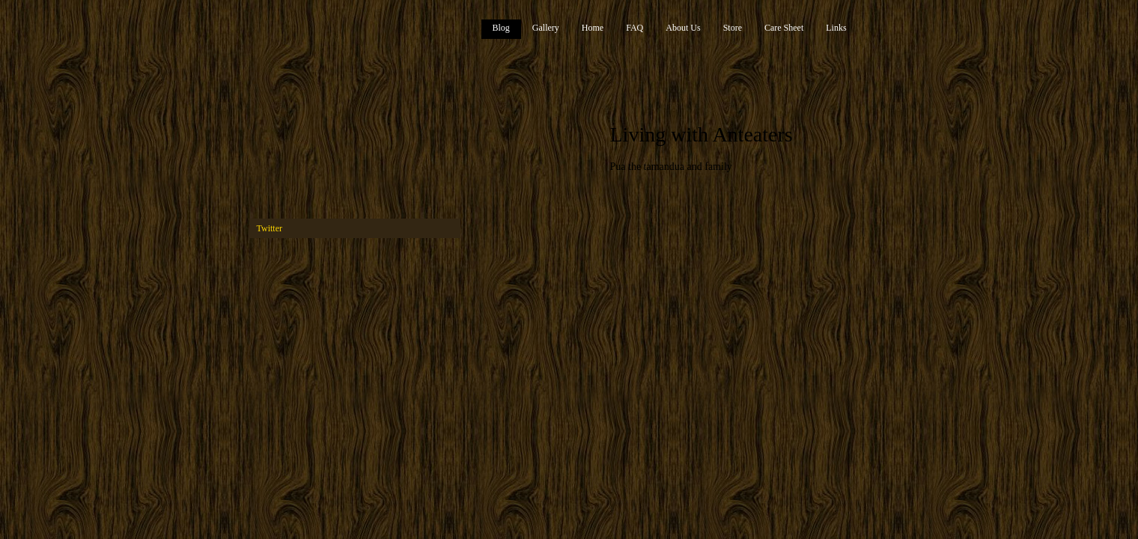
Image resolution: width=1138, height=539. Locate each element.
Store (732, 27)
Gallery (545, 27)
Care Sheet (783, 27)
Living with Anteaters (701, 134)
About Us (683, 27)
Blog (501, 27)
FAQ (634, 27)
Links (836, 27)
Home (592, 27)
